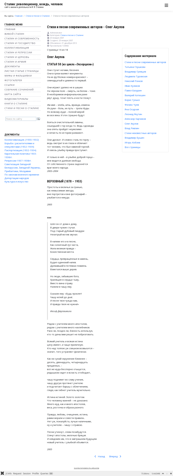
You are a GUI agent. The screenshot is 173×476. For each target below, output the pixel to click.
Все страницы (132, 147)
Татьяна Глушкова (135, 66)
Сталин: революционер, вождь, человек (33, 4)
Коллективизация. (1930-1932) (21, 139)
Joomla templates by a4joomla (86, 468)
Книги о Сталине (15, 103)
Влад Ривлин (132, 128)
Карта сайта (12, 94)
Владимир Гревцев (135, 71)
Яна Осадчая (132, 109)
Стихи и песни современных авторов (145, 62)
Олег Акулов (131, 123)
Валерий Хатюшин (135, 95)
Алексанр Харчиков (135, 118)
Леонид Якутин (133, 114)
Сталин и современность (21, 38)
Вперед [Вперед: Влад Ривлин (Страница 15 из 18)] (115, 456)
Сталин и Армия (15, 61)
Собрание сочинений (19, 89)
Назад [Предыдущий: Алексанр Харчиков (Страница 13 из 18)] (99, 456)
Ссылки (9, 84)
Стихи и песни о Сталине (21, 108)
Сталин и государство (19, 43)
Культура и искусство (16, 181)
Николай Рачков (134, 81)
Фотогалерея (13, 80)
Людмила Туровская (136, 76)
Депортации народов (16, 178)
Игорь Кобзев (132, 142)
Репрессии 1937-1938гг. (17, 160)
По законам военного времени (21, 174)
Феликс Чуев (132, 104)
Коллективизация (16, 47)
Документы (12, 66)
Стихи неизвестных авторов (140, 133)
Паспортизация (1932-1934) (20, 150)
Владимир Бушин (134, 137)
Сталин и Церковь (16, 57)
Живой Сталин (14, 33)
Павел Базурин (133, 90)
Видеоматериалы (16, 98)
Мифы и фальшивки (18, 75)
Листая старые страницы (21, 71)
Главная (9, 29)
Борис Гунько (132, 99)
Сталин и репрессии (18, 52)
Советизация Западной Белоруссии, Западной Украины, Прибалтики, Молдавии (22, 168)
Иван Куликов (132, 85)
